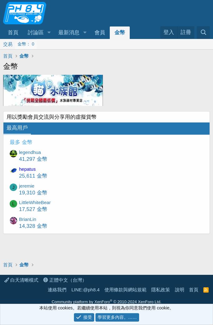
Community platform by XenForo (106, 301)
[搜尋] (203, 32)
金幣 (119, 33)
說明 (179, 289)
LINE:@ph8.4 (85, 289)
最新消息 (69, 33)
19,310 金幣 (33, 193)
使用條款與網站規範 (125, 289)
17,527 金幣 (33, 209)
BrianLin (27, 219)
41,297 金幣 (33, 159)
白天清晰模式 (21, 280)
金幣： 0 (25, 43)
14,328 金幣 (33, 226)
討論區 (36, 33)
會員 (99, 33)
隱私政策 (160, 289)
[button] (49, 32)
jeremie (26, 186)
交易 (7, 44)
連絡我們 (57, 289)
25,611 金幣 (33, 176)
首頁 (13, 33)
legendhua (30, 152)
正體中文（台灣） (65, 280)
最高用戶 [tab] (17, 128)
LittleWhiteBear (35, 202)
